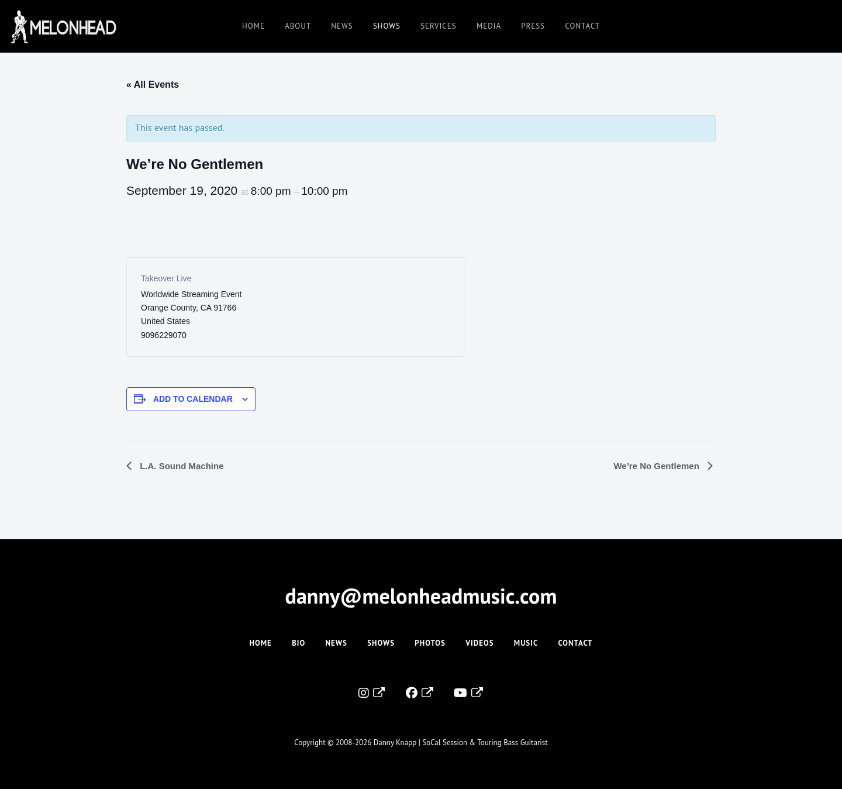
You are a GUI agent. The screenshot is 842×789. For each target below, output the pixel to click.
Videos (479, 643)
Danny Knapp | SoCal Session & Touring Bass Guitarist (461, 742)
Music (526, 643)
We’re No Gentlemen (657, 466)
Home (253, 26)
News (342, 26)
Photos (430, 643)
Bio (298, 643)
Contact (582, 26)
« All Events (152, 84)
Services (438, 26)
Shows (387, 26)
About (298, 26)
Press (533, 26)
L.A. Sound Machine (180, 466)
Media (489, 26)
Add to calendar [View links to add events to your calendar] (193, 399)
